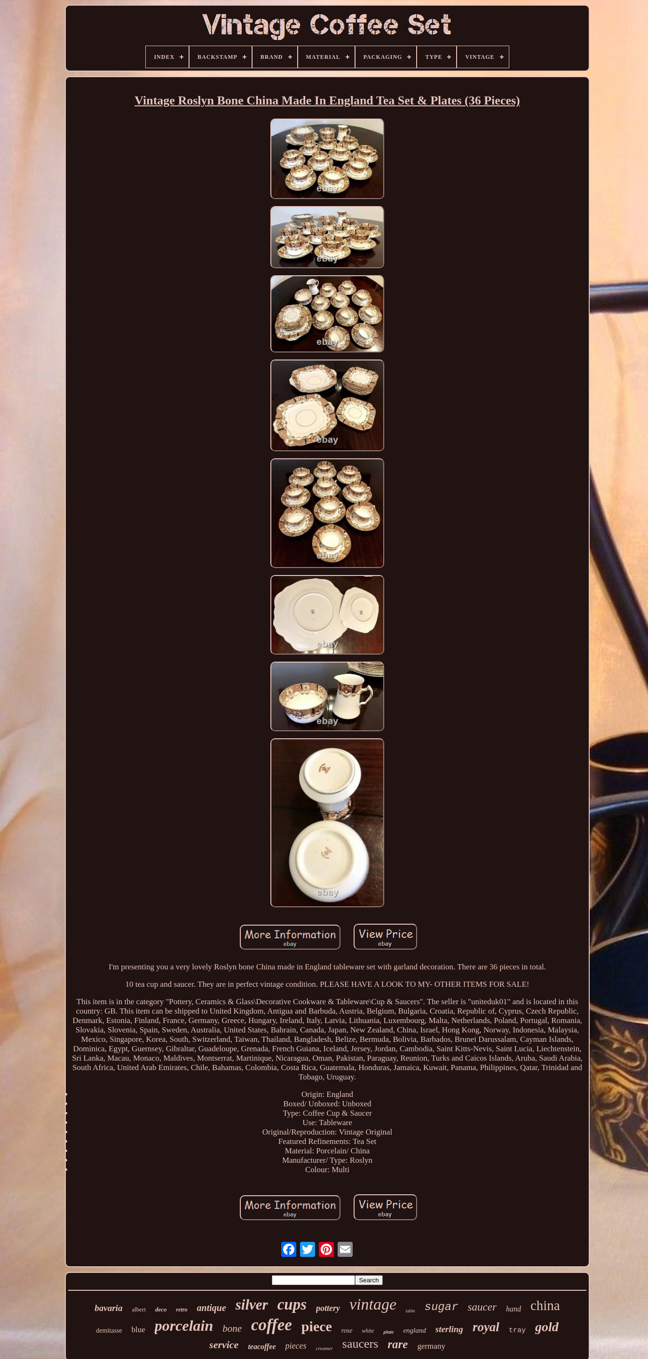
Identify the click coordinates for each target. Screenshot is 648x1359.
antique (211, 1308)
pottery (328, 1308)
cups (292, 1304)
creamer (324, 1348)
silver (252, 1304)
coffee (271, 1325)
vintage (372, 1304)
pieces (296, 1346)
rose (347, 1330)
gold (547, 1326)
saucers (360, 1344)
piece (316, 1326)
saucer (482, 1307)
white (368, 1330)
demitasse (109, 1330)
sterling (449, 1329)
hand (513, 1309)
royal (486, 1327)
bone (232, 1328)
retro (182, 1309)
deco (161, 1309)
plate (388, 1332)
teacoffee (262, 1347)
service (223, 1345)
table (410, 1310)
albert (139, 1309)
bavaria (108, 1308)
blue (138, 1329)
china (545, 1305)
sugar (441, 1307)
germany (431, 1346)
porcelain (184, 1325)
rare (397, 1344)
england (414, 1330)
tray (517, 1331)
